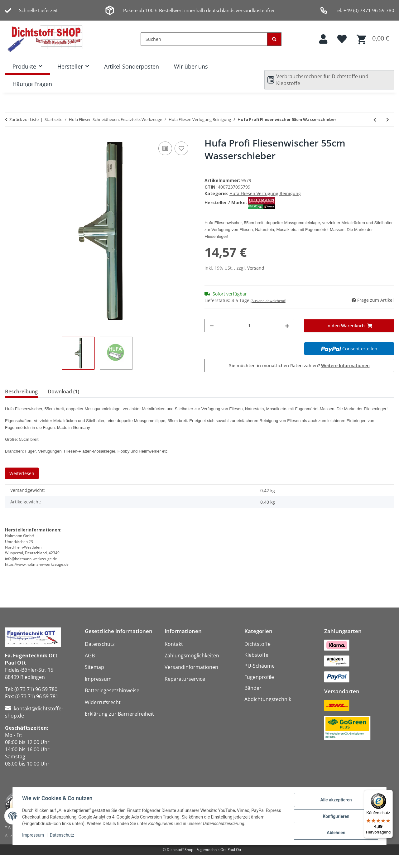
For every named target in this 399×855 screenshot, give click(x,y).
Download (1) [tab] (63, 391)
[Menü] (389, 793)
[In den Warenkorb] (349, 325)
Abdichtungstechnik (267, 699)
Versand (255, 268)
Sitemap (94, 667)
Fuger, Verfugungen (43, 451)
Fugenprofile (259, 677)
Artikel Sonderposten (131, 66)
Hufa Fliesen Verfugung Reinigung (265, 193)
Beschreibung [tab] (21, 391)
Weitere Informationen (345, 365)
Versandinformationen (191, 667)
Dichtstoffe (257, 644)
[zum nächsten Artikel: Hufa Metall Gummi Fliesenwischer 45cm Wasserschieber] (387, 119)
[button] (323, 39)
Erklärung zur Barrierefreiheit (119, 713)
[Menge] (249, 325)
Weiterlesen (21, 473)
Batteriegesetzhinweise (112, 690)
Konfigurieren (335, 816)
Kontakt (174, 644)
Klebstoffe (256, 654)
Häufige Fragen (32, 84)
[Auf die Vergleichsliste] (165, 148)
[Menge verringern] (212, 325)
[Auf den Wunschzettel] (181, 148)
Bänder (253, 687)
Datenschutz (62, 835)
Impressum (34, 835)
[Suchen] (204, 39)
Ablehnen (335, 832)
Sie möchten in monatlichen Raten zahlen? (299, 365)
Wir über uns (191, 66)
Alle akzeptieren (335, 800)
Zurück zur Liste (24, 119)
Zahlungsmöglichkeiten (192, 655)
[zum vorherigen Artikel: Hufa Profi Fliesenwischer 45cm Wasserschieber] (374, 119)
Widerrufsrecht (103, 702)
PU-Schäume (259, 665)
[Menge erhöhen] (287, 325)
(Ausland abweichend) (268, 300)
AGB (90, 655)
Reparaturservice (185, 678)
